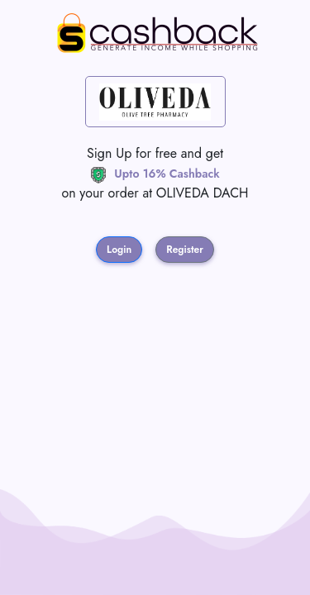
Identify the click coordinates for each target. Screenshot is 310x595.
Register (184, 249)
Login (119, 249)
